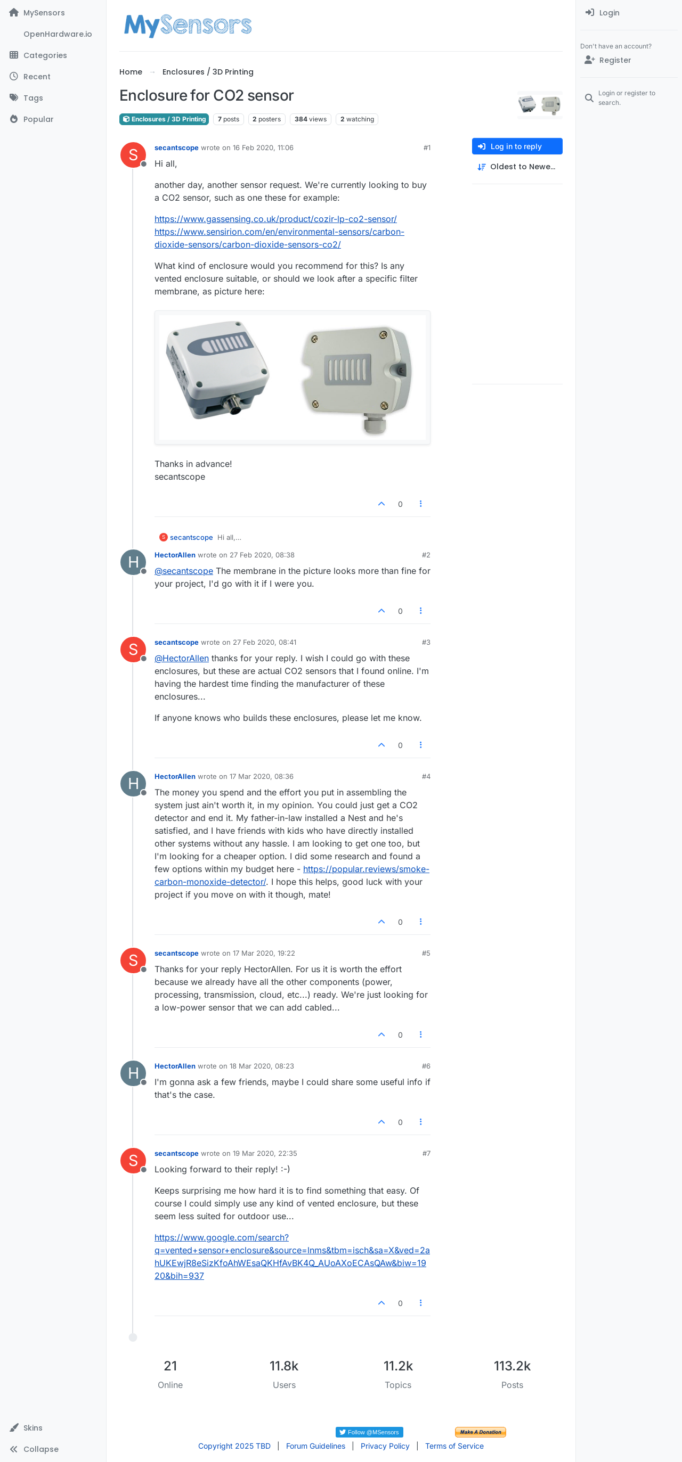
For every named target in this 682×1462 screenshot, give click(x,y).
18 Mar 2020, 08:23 (262, 1066)
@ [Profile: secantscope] (184, 570)
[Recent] (53, 76)
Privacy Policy (385, 1445)
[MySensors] (53, 12)
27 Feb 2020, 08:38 (262, 555)
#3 (426, 642)
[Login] (629, 12)
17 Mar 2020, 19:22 (264, 953)
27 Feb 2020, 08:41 (264, 642)
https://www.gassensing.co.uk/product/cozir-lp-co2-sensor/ (276, 218)
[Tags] (53, 97)
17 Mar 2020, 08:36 (262, 776)
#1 (427, 147)
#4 (426, 776)
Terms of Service (454, 1445)
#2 (426, 555)
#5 (426, 953)
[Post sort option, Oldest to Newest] (517, 167)
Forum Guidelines (315, 1445)
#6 (426, 1066)
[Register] (629, 60)
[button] (53, 1427)
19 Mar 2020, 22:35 (265, 1153)
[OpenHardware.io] (53, 34)
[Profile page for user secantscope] (133, 155)
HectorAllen (175, 555)
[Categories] (53, 55)
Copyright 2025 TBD (234, 1445)
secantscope (177, 147)
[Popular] (53, 119)
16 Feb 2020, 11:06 (263, 147)
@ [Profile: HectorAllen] (182, 658)
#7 (427, 1153)
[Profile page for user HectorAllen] (133, 562)
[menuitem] (629, 12)
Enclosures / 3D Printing (164, 119)
